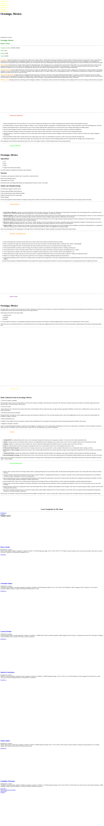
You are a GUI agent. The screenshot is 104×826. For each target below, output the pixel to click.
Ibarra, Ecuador (5, 547)
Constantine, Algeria (6, 583)
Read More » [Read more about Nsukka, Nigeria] (4, 748)
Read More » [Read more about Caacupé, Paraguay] (4, 639)
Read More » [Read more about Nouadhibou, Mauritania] (4, 788)
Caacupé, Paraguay (6, 631)
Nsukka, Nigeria (5, 740)
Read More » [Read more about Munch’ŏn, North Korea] (4, 680)
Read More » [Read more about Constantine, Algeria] (4, 591)
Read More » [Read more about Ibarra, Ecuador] (4, 554)
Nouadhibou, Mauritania (8, 781)
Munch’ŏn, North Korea (7, 672)
